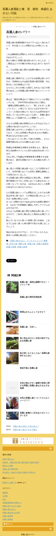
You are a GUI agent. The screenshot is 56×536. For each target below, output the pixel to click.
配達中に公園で (8, 464)
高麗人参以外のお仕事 (11, 494)
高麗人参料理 (7, 498)
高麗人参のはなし (18, 241)
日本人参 (13, 244)
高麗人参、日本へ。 (29, 318)
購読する (8, 506)
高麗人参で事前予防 (10, 451)
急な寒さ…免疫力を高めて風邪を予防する (18, 454)
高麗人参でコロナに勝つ (12, 488)
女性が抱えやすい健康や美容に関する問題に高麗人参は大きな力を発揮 (35, 367)
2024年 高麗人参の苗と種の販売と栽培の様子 (20, 444)
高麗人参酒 (22, 247)
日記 (4, 481)
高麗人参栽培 (42, 244)
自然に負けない (8, 441)
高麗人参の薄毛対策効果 (31, 297)
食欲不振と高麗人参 (29, 359)
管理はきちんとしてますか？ (33, 303)
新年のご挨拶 (7, 447)
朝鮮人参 (22, 244)
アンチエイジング (34, 241)
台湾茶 (5, 478)
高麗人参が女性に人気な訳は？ (26, 408)
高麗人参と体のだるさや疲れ (25, 411)
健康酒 (5, 474)
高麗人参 (31, 244)
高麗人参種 (11, 247)
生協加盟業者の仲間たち (12, 484)
